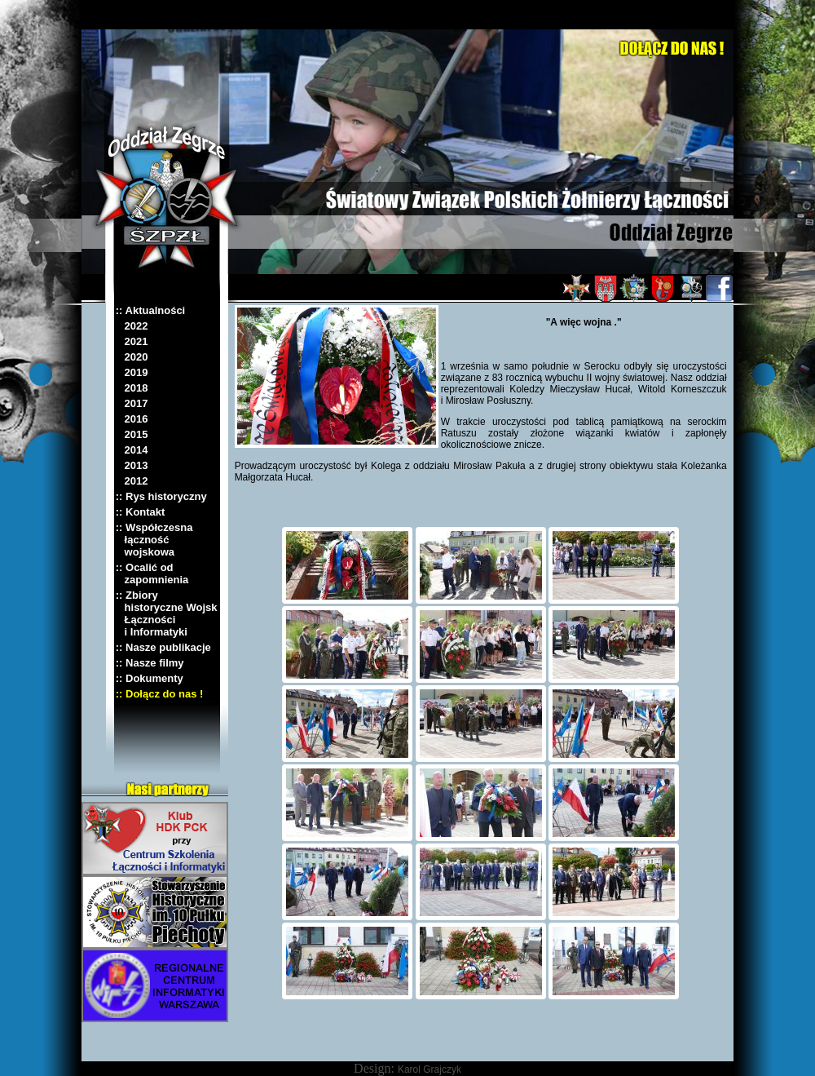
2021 (132, 341)
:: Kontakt (140, 512)
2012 (132, 481)
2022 (132, 326)
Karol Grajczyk (429, 1069)
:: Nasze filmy (150, 663)
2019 (132, 372)
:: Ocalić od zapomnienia (152, 573)
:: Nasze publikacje (163, 647)
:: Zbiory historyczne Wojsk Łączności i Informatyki (167, 613)
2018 (132, 388)
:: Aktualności (150, 310)
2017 (132, 403)
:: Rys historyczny (161, 496)
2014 (132, 450)
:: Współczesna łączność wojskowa (154, 539)
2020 (132, 357)
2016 (132, 419)
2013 (132, 465)
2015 (132, 434)
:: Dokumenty (149, 678)
